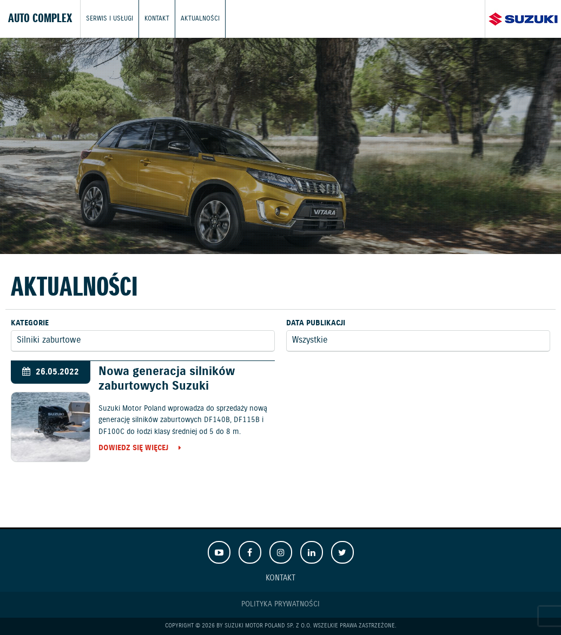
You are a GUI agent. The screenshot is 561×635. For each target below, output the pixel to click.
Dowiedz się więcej (133, 448)
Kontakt (156, 18)
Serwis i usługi (109, 18)
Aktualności (200, 18)
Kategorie (30, 323)
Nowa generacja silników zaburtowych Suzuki (166, 379)
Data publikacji (315, 323)
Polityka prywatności (280, 604)
